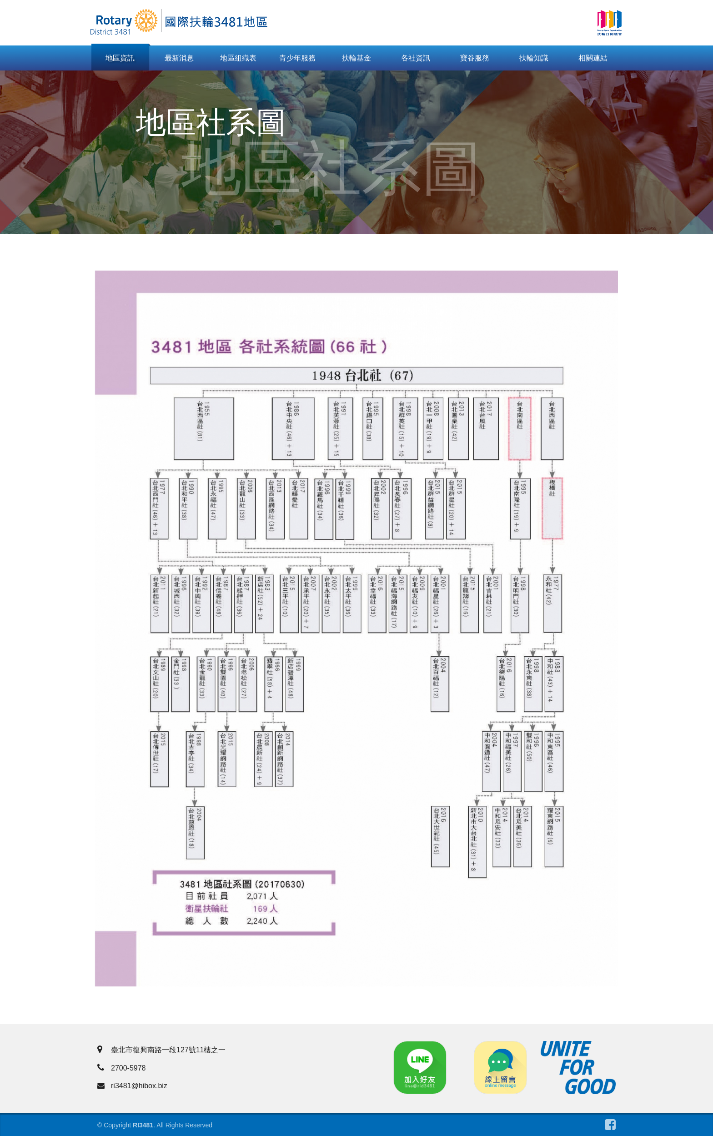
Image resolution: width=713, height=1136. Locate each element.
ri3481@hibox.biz (132, 1086)
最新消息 (179, 58)
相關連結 (593, 58)
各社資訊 (415, 58)
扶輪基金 (356, 58)
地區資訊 (120, 58)
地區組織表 (238, 58)
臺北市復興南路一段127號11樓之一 (161, 1050)
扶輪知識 (533, 58)
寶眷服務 (474, 58)
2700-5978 (121, 1068)
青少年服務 (297, 58)
